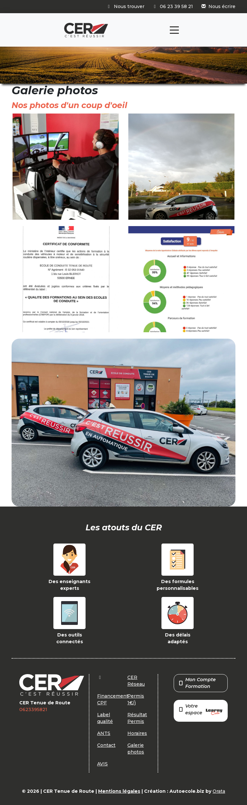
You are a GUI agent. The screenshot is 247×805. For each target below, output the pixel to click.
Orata (219, 791)
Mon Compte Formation (197, 683)
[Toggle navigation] (174, 30)
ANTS (103, 733)
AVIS (102, 764)
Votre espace (200, 710)
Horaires (137, 733)
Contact (106, 745)
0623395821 (33, 709)
